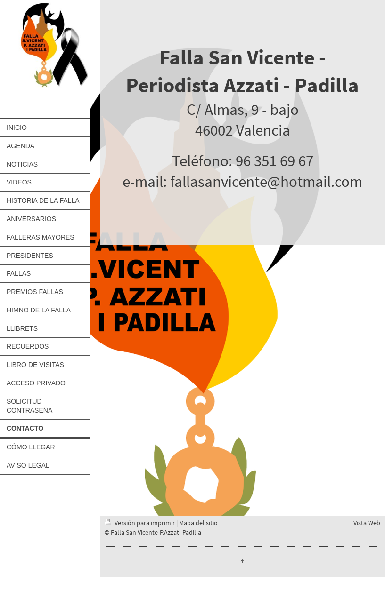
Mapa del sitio (198, 523)
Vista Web (366, 523)
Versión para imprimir (140, 523)
